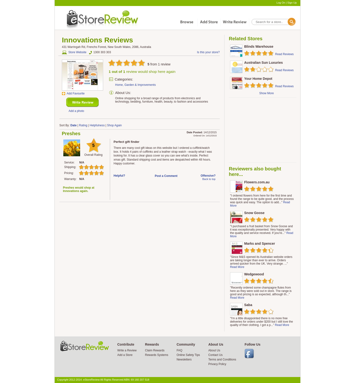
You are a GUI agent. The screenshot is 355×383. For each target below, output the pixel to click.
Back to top (208, 179)
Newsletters (184, 359)
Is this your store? (208, 52)
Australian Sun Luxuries (263, 62)
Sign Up (292, 2)
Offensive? (208, 175)
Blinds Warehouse (258, 46)
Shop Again (114, 125)
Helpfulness (97, 125)
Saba (248, 305)
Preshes (71, 133)
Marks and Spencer (259, 243)
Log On (281, 2)
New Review (82, 102)
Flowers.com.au (257, 182)
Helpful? (119, 175)
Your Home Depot (258, 79)
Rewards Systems (156, 355)
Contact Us (215, 355)
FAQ (179, 350)
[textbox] (273, 22)
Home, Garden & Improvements (135, 85)
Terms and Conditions (222, 359)
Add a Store (124, 355)
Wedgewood (254, 274)
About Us (214, 350)
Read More (237, 267)
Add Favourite (76, 93)
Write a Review (126, 350)
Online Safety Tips (188, 355)
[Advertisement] (262, 130)
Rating (83, 125)
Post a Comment (166, 176)
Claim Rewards (154, 350)
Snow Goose (254, 213)
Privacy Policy (217, 364)
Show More (266, 93)
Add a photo (76, 111)
